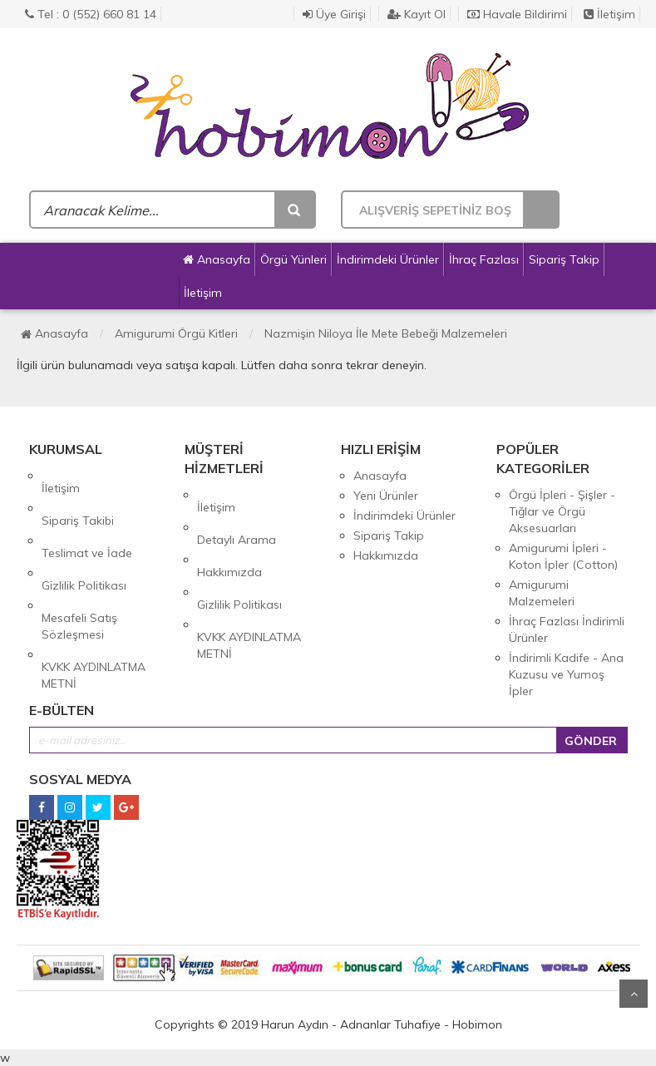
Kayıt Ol (416, 14)
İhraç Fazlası (484, 259)
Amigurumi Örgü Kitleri (176, 333)
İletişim (609, 14)
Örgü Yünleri (293, 259)
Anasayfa (216, 259)
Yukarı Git (633, 994)
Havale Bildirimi (517, 14)
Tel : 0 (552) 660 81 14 (90, 14)
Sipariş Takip (564, 259)
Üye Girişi (334, 14)
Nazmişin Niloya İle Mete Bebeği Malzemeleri (385, 333)
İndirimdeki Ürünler (388, 259)
